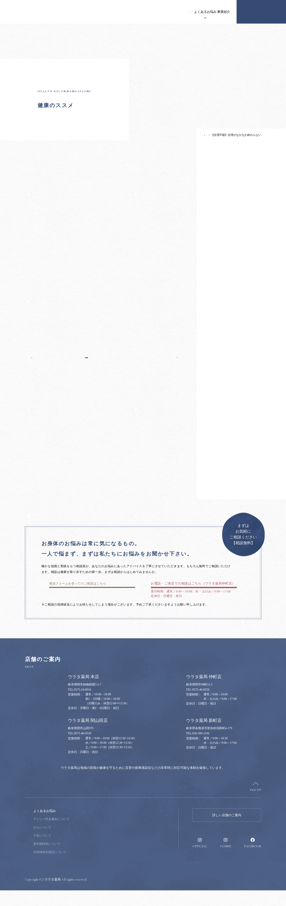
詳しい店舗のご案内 (226, 830)
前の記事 (39, 356)
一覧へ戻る (104, 356)
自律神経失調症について (76, 867)
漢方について (127, 12)
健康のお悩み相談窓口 (261, 12)
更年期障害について (73, 859)
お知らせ (69, 12)
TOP (184, 135)
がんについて (69, 843)
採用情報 (223, 12)
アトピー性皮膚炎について (78, 834)
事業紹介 (178, 12)
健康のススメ (201, 12)
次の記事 (169, 356)
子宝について (69, 851)
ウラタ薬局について (96, 12)
